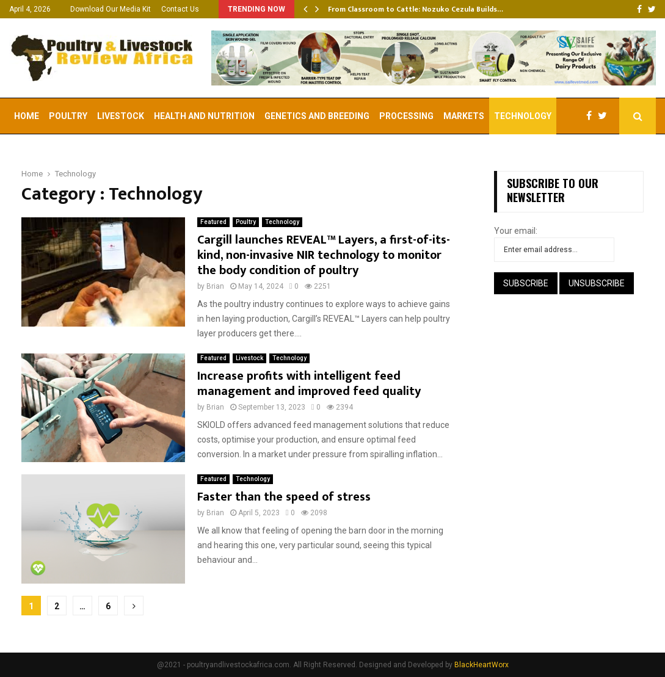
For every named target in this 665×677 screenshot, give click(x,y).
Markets (463, 116)
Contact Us (180, 9)
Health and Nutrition (204, 116)
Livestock (120, 116)
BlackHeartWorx (481, 665)
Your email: (515, 231)
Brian (215, 286)
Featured (213, 222)
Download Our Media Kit (110, 9)
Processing (406, 116)
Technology (522, 116)
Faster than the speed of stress (284, 497)
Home (26, 116)
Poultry (68, 116)
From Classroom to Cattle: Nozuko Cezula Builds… (415, 9)
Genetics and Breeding (316, 116)
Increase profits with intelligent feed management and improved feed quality (309, 384)
